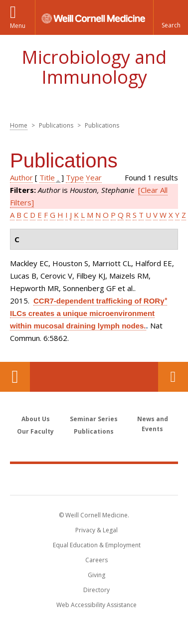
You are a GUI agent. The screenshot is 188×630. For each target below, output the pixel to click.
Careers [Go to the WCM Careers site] (96, 560)
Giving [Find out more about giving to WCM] (96, 575)
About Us (35, 419)
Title (47, 177)
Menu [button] (17, 25)
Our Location (15, 377)
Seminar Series (94, 419)
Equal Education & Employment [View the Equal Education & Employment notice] (97, 545)
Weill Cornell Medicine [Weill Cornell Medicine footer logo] (94, 479)
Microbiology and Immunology (94, 67)
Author (21, 177)
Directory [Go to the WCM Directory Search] (96, 590)
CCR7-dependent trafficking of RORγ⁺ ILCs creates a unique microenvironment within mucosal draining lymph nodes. (88, 313)
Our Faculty (35, 431)
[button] (170, 17)
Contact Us (173, 377)
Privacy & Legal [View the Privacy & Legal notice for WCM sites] (96, 530)
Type (75, 177)
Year (94, 177)
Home (18, 125)
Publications (94, 431)
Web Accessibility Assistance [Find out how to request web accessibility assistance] (96, 605)
